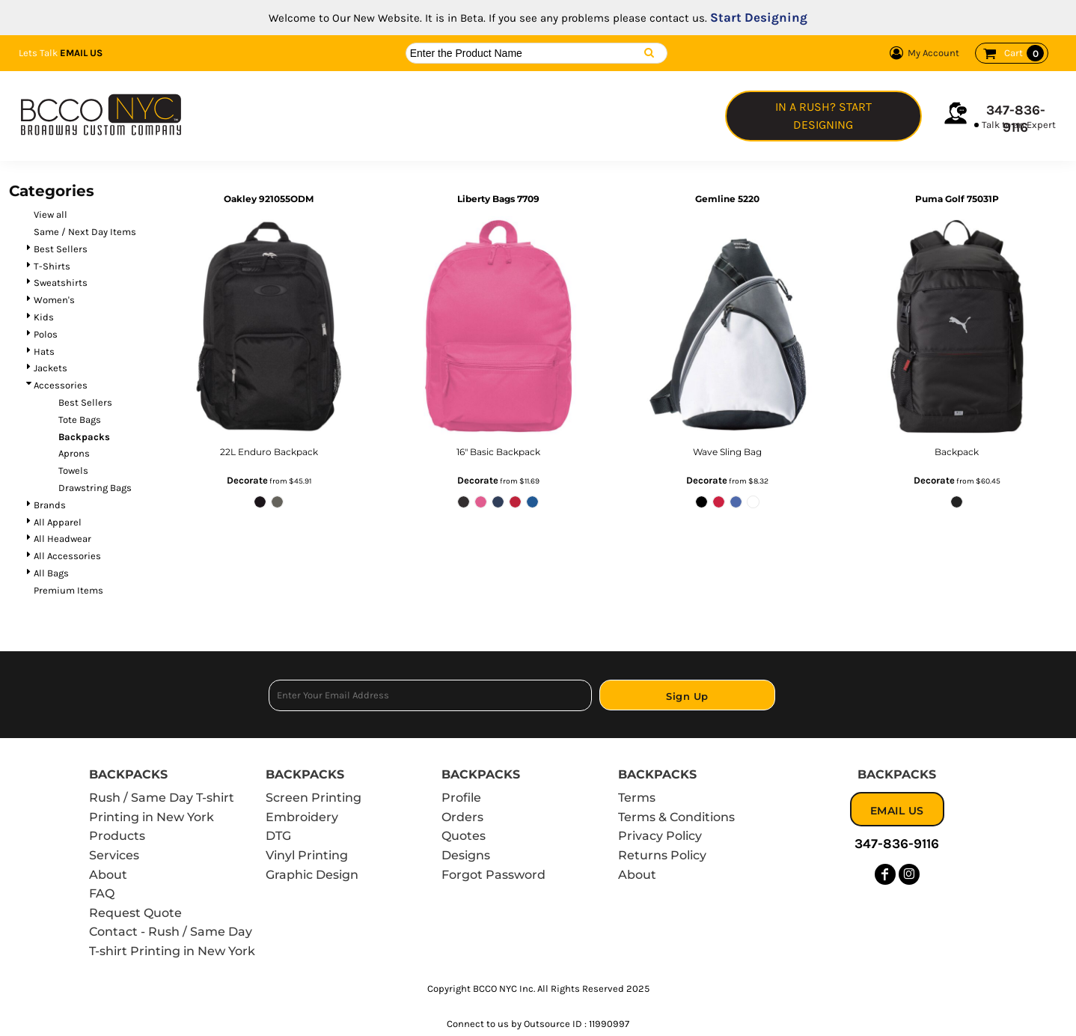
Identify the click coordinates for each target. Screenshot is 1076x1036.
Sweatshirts (61, 282)
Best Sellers (61, 249)
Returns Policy (662, 855)
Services (114, 855)
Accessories (61, 385)
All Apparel (58, 522)
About (108, 875)
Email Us (81, 52)
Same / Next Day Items (85, 231)
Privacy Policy (660, 836)
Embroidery (302, 817)
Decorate (247, 480)
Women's (54, 299)
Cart (1024, 53)
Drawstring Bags (95, 487)
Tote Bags (79, 419)
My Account (922, 53)
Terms (636, 797)
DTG (278, 836)
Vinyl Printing (307, 855)
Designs (465, 855)
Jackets (50, 368)
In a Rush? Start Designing (823, 116)
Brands (50, 505)
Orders (462, 817)
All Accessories (67, 555)
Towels (73, 470)
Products (117, 836)
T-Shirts (52, 266)
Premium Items (68, 590)
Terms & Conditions (676, 817)
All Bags (51, 573)
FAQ (101, 893)
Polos (46, 334)
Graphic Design (312, 875)
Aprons (74, 453)
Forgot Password (493, 875)
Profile (461, 797)
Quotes (463, 836)
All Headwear (62, 538)
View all (50, 214)
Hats (44, 351)
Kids (44, 317)
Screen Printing (313, 797)
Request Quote (135, 913)
